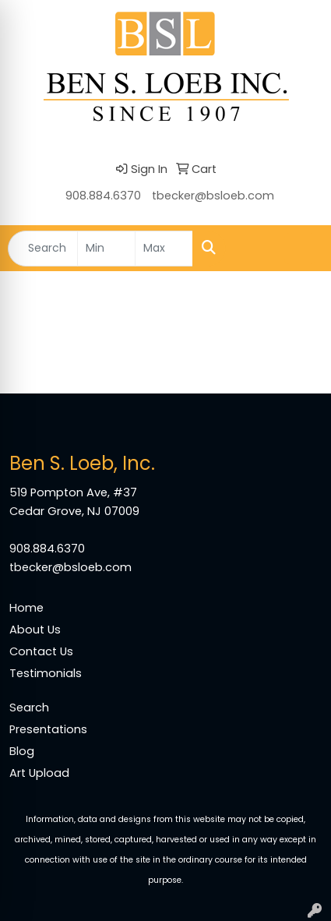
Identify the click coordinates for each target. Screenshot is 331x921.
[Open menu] (299, 248)
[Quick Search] (43, 248)
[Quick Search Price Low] (106, 248)
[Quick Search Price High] (164, 248)
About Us (35, 629)
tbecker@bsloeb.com (213, 195)
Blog (21, 751)
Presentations (48, 729)
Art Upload (39, 773)
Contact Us (41, 651)
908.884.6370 (103, 195)
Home (26, 608)
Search (29, 707)
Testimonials (45, 673)
